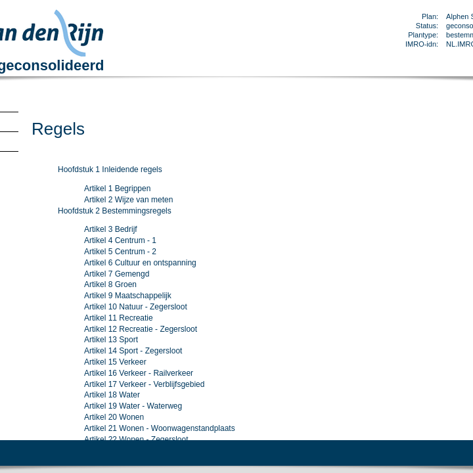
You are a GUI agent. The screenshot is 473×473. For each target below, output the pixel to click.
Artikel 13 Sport (111, 339)
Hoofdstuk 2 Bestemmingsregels (114, 210)
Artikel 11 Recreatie (118, 318)
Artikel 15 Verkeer (115, 362)
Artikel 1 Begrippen (117, 188)
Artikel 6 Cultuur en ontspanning (140, 262)
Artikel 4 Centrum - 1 (120, 240)
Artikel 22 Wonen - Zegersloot (136, 439)
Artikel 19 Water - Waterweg (133, 406)
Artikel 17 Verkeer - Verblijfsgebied (144, 384)
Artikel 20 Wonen (114, 417)
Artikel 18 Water (112, 394)
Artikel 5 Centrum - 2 (120, 251)
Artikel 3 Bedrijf (110, 229)
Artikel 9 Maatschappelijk (127, 295)
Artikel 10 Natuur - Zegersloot (135, 306)
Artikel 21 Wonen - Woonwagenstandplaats (159, 428)
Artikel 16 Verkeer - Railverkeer (138, 373)
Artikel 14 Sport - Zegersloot (133, 350)
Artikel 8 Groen (110, 284)
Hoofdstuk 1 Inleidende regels (110, 169)
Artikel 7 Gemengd (116, 274)
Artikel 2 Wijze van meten (128, 199)
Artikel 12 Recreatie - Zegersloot (140, 329)
